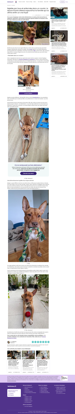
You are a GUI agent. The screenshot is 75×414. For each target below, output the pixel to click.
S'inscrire (62, 1)
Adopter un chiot (28, 398)
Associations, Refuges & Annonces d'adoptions (50, 412)
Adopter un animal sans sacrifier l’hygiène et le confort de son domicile (61, 388)
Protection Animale (44, 391)
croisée (30, 49)
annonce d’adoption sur (27, 59)
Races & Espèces (30, 412)
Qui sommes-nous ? (29, 387)
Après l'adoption (44, 389)
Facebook (10, 393)
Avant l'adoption (44, 387)
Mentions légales (38, 411)
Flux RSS (34, 411)
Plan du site (19, 412)
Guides (34, 1)
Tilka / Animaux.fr (45, 43)
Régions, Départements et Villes (38, 412)
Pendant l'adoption (44, 388)
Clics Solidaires (40, 1)
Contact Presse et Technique (30, 392)
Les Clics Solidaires (28, 406)
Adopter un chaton (28, 400)
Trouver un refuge (29, 1)
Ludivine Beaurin (37, 15)
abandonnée (36, 97)
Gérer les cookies (43, 411)
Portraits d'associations (45, 392)
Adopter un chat (28, 399)
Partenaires (27, 389)
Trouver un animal (22, 1)
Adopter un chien (28, 396)
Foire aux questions (29, 391)
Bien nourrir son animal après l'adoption (61, 392)
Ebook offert (46, 1)
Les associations (28, 402)
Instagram (11, 395)
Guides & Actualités (25, 412)
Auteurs (26, 388)
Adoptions (47, 15)
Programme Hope (52, 1)
